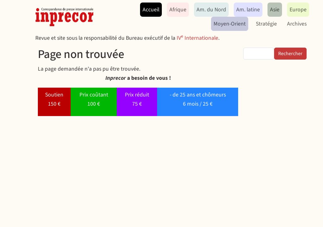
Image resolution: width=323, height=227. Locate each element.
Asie (274, 10)
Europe (298, 10)
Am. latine (248, 10)
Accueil (151, 10)
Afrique (177, 10)
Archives (297, 24)
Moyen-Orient (230, 24)
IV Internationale (197, 38)
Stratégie (266, 24)
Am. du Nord (211, 10)
